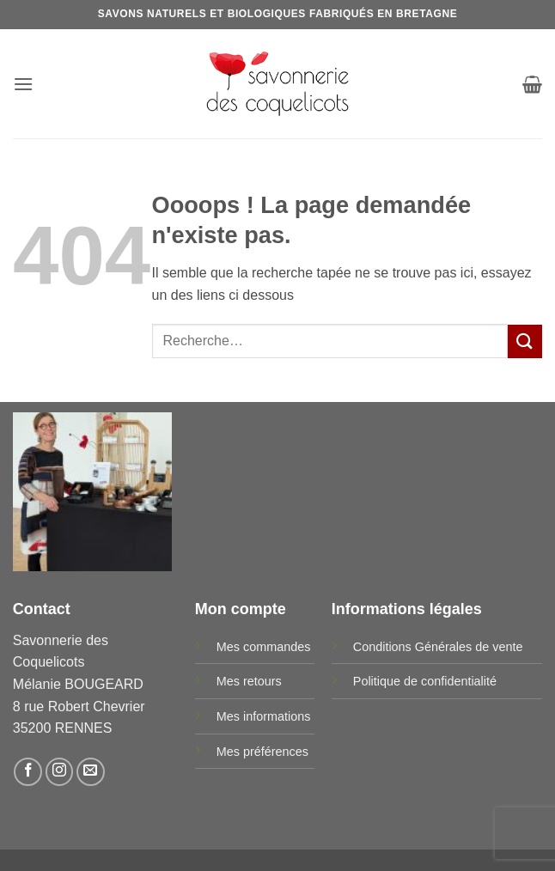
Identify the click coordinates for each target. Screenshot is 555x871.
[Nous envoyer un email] (90, 772)
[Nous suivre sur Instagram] (60, 772)
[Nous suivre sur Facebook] (28, 772)
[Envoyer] (525, 341)
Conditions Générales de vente (438, 647)
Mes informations (264, 716)
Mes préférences (262, 751)
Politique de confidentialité (425, 681)
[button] (23, 84)
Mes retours (249, 681)
